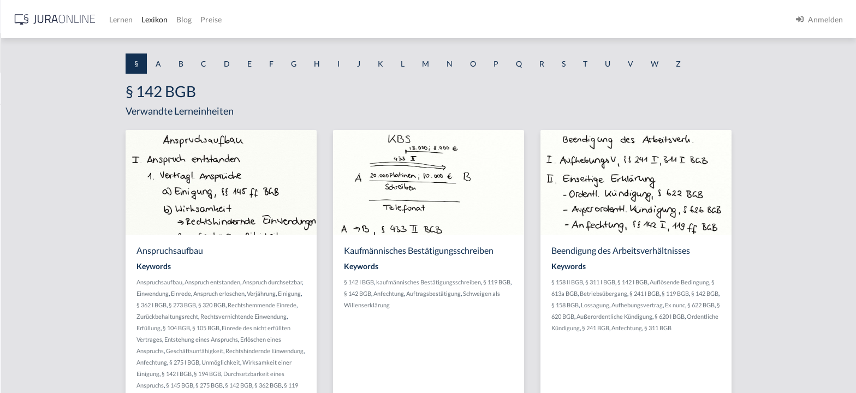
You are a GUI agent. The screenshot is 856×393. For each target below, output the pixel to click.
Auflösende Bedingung (766, 281)
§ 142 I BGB (263, 373)
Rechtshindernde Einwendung (351, 350)
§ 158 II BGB (654, 281)
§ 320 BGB (298, 304)
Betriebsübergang (690, 293)
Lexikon (328, 19)
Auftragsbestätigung (520, 293)
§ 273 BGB (269, 304)
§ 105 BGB (292, 327)
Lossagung (682, 304)
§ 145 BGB (266, 385)
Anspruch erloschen (305, 293)
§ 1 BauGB (26, 140)
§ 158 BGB (651, 304)
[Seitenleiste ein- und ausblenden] (157, 17)
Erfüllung (235, 327)
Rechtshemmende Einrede (348, 304)
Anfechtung (238, 362)
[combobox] (87, 53)
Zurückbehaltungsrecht (254, 316)
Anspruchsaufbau (246, 281)
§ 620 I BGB (756, 316)
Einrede (268, 293)
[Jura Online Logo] (229, 19)
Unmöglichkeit (307, 362)
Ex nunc (762, 304)
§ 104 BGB (263, 327)
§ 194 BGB (294, 373)
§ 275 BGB (296, 385)
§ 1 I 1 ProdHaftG (38, 238)
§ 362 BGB (354, 385)
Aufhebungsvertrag (724, 304)
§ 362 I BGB (238, 304)
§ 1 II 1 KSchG (32, 361)
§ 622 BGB (787, 304)
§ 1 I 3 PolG (28, 312)
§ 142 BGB (325, 385)
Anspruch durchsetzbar (359, 281)
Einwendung (239, 293)
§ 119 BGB (583, 281)
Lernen (294, 19)
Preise (384, 19)
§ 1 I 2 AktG (28, 263)
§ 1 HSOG (25, 214)
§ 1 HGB (23, 189)
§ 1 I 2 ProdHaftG (38, 288)
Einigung (376, 293)
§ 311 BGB (744, 327)
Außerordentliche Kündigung (701, 316)
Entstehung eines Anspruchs (288, 339)
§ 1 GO (20, 165)
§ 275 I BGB (271, 362)
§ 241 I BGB (731, 293)
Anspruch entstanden (299, 281)
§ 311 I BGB (687, 281)
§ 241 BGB (682, 327)
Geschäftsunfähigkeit (281, 350)
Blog (357, 19)
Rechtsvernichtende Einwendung (330, 316)
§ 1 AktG (23, 116)
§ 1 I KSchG (28, 337)
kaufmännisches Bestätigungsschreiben (515, 281)
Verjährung (348, 293)
